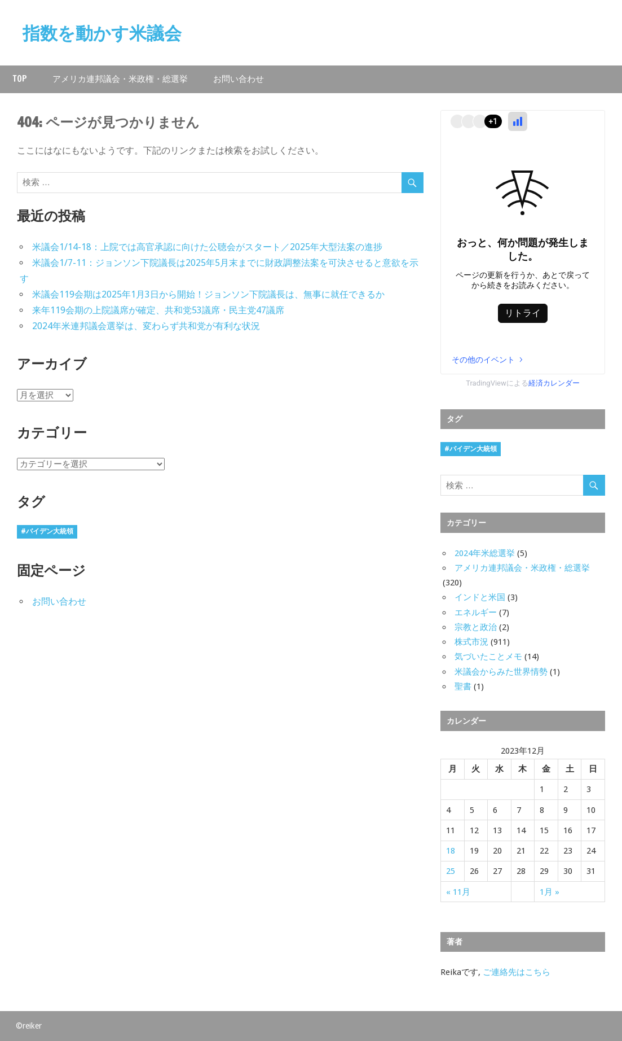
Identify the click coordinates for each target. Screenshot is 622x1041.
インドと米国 (480, 597)
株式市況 (471, 642)
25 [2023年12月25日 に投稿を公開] (450, 871)
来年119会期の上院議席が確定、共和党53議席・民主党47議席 (158, 310)
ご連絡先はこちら (516, 972)
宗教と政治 (476, 627)
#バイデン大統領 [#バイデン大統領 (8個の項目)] (47, 531)
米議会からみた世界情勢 (501, 672)
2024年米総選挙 (485, 553)
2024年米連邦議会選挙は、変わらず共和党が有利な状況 (146, 326)
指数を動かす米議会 (105, 33)
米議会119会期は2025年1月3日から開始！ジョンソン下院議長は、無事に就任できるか (208, 294)
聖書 (463, 686)
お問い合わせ (238, 79)
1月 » (549, 892)
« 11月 (458, 892)
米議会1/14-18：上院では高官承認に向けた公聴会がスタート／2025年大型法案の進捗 (207, 247)
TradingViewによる (523, 383)
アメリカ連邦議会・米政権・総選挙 (120, 79)
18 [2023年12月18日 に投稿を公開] (450, 851)
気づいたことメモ (488, 656)
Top (20, 79)
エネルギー (476, 612)
